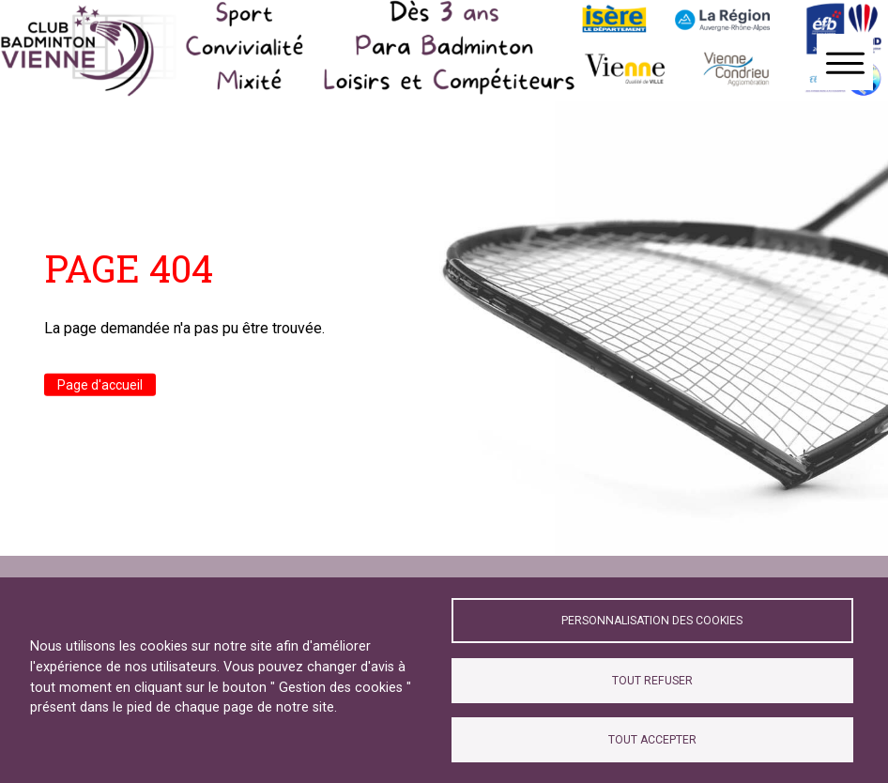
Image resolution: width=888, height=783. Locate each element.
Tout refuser (652, 680)
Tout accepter (652, 739)
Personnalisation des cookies (652, 620)
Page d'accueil (100, 384)
